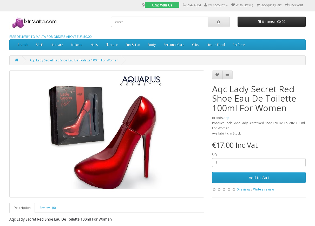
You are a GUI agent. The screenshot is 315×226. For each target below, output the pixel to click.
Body (152, 45)
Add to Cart (259, 177)
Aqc (226, 118)
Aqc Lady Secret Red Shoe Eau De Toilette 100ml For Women (74, 60)
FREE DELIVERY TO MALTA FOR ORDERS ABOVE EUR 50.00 (50, 36)
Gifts (195, 45)
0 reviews (244, 189)
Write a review (263, 189)
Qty (214, 154)
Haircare (56, 45)
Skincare (112, 45)
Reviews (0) (48, 208)
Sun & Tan (133, 45)
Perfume (239, 45)
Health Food (216, 45)
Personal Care (173, 45)
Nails (94, 45)
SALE (39, 45)
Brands (22, 45)
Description (22, 208)
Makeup (77, 45)
